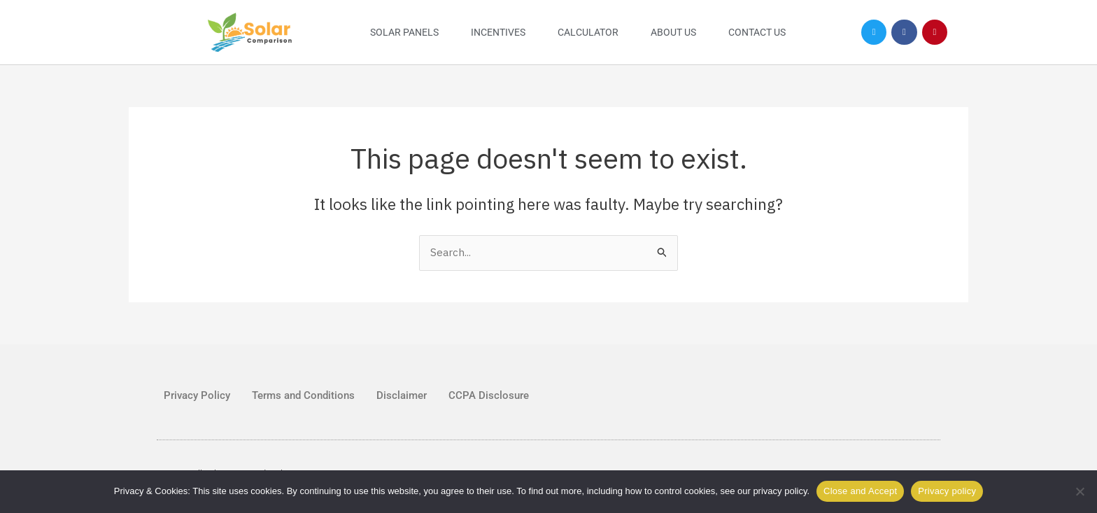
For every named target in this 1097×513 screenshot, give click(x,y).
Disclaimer (401, 395)
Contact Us (757, 32)
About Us (673, 32)
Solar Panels (404, 32)
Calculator (588, 32)
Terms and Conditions (303, 395)
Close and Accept (860, 491)
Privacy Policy (197, 395)
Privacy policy (947, 491)
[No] (1080, 491)
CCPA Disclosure (488, 395)
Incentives (498, 32)
